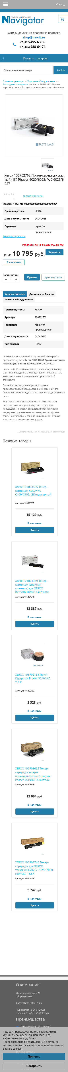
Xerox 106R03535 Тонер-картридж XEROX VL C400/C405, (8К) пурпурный (33, 490)
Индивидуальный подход (35, 1026)
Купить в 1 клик (53, 277)
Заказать (54, 252)
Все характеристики (14, 236)
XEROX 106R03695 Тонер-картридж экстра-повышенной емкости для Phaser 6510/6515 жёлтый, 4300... (32, 774)
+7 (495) (32, 47)
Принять (34, 1056)
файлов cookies (12, 1048)
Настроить (34, 1065)
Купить (32, 277)
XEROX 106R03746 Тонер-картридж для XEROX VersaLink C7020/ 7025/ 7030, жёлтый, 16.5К (34, 867)
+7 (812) (32, 42)
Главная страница (13, 81)
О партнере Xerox (33, 195)
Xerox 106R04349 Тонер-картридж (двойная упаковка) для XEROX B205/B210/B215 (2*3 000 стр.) (32, 586)
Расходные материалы (15, 84)
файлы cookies (39, 1031)
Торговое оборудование (41, 81)
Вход (62, 4)
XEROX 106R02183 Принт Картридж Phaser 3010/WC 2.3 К (32, 678)
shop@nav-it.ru (34, 37)
